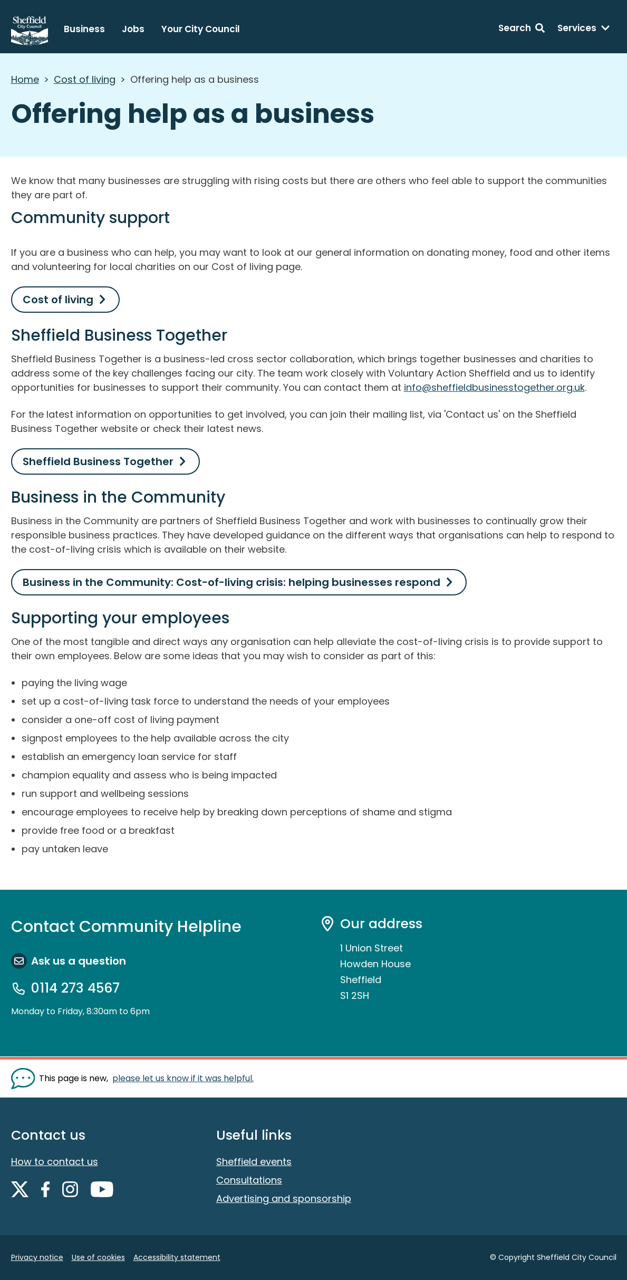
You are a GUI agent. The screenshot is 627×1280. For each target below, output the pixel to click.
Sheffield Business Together (98, 461)
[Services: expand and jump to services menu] (583, 29)
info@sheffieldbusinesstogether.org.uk (494, 387)
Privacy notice (37, 1257)
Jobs (133, 29)
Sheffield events (254, 1161)
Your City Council (200, 29)
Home (25, 79)
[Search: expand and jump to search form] (521, 29)
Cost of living (84, 79)
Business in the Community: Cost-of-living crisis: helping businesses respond (231, 582)
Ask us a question (78, 961)
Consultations (249, 1180)
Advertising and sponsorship (283, 1198)
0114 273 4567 (75, 988)
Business (84, 29)
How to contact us (54, 1161)
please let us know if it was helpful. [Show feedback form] (183, 1078)
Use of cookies (98, 1257)
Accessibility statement (176, 1257)
